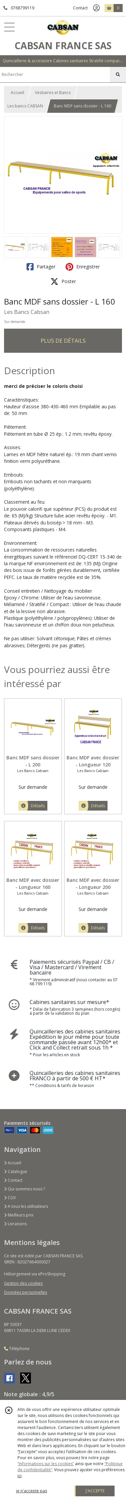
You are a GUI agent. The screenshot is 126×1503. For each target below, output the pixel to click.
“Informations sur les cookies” (45, 1464)
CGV (10, 1197)
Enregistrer (83, 267)
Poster (63, 281)
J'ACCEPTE (95, 1491)
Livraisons (15, 1224)
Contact (80, 8)
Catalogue (15, 1171)
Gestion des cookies (23, 1283)
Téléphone (17, 1348)
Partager (41, 267)
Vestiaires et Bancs (53, 92)
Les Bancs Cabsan (26, 312)
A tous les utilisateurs (26, 1206)
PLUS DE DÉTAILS (63, 340)
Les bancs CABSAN (25, 106)
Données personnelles (25, 1292)
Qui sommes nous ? (24, 1189)
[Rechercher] (118, 74)
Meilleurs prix (18, 1215)
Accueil (17, 92)
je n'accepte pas (31, 1491)
